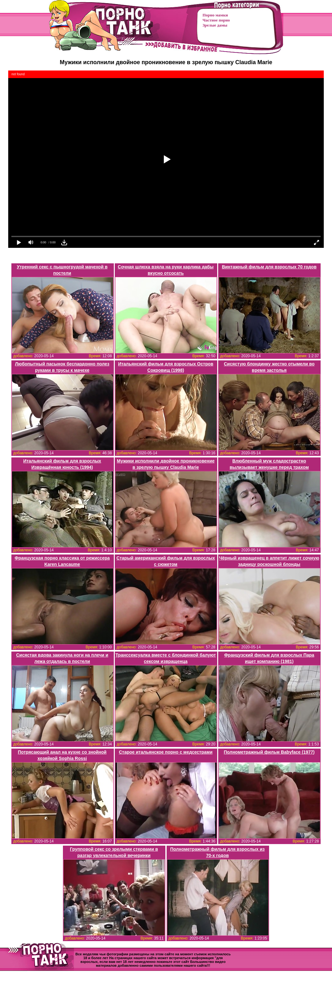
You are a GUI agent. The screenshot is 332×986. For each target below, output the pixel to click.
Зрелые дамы (215, 25)
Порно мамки (215, 15)
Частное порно (216, 20)
